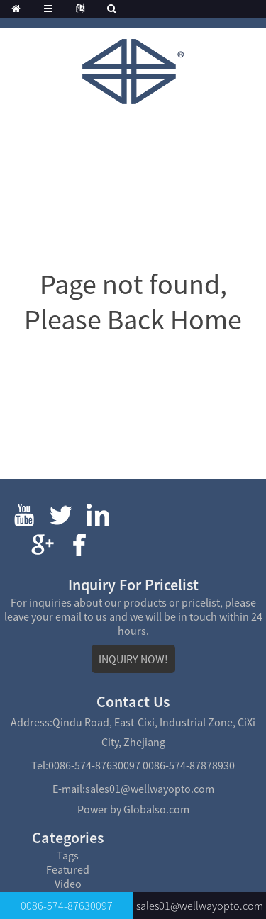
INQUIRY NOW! (133, 659)
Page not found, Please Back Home (133, 301)
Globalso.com (156, 809)
